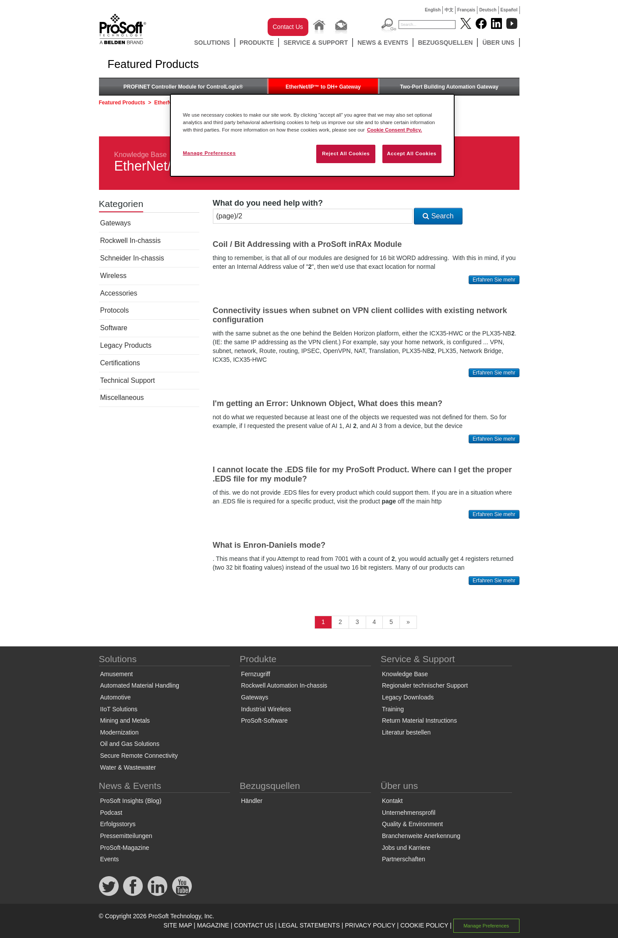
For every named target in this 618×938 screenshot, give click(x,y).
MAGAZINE (213, 925)
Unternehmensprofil (408, 812)
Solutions (212, 42)
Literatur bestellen (406, 732)
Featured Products (122, 103)
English (433, 9)
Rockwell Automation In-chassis (284, 685)
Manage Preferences (486, 925)
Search (438, 216)
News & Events (382, 42)
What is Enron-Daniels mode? (269, 545)
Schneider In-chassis (132, 258)
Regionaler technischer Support (425, 685)
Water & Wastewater (128, 767)
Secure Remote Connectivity (139, 755)
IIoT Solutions (119, 709)
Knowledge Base (140, 154)
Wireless (113, 275)
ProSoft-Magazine (124, 847)
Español (509, 9)
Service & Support (315, 42)
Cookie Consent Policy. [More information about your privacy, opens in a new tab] (394, 129)
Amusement (116, 674)
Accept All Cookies (412, 153)
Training (393, 709)
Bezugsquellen (445, 42)
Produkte (257, 42)
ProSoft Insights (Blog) (131, 800)
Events (109, 859)
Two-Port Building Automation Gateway (449, 87)
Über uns (498, 42)
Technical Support (127, 380)
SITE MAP (177, 925)
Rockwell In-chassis (130, 240)
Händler (251, 800)
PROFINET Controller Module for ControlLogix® (183, 87)
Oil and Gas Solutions (129, 743)
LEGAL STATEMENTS (309, 925)
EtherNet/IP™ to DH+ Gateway (323, 87)
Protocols (114, 310)
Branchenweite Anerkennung (421, 835)
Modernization (119, 732)
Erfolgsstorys (118, 823)
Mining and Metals (125, 720)
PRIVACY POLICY (370, 925)
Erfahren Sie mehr (494, 280)
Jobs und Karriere (406, 847)
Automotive (115, 697)
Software (113, 328)
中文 (449, 9)
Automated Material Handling (140, 685)
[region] (312, 135)
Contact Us (288, 26)
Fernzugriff (255, 674)
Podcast (111, 812)
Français (466, 9)
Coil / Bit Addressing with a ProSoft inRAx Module (307, 244)
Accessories (119, 293)
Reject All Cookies (346, 153)
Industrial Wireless (266, 709)
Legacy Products (126, 345)
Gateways (115, 223)
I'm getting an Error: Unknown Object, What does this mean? (328, 403)
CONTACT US (253, 925)
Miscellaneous (122, 397)
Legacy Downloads (408, 697)
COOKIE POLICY (424, 925)
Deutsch (487, 9)
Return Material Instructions (419, 720)
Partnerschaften (403, 859)
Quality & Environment (412, 823)
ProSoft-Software (264, 720)
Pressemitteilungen (126, 835)
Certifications (120, 363)
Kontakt (392, 800)
